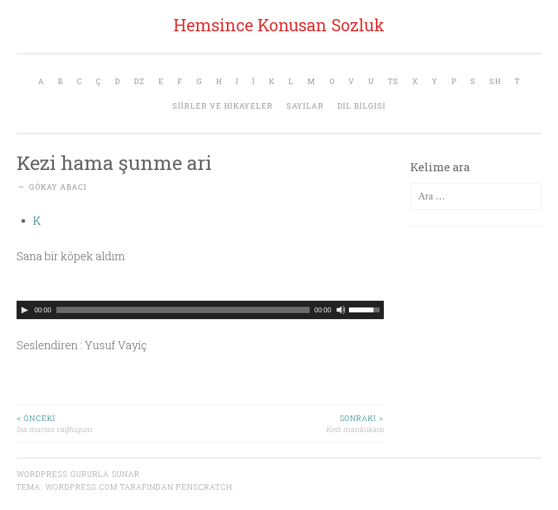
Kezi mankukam (292, 423)
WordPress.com (81, 487)
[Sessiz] (341, 310)
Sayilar (305, 105)
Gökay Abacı (57, 186)
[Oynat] (24, 310)
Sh (495, 81)
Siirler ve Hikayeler (222, 105)
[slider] (183, 310)
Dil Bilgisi (361, 105)
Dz (139, 81)
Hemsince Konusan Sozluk (279, 25)
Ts (393, 81)
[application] (200, 310)
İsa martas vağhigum (109, 423)
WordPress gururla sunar (78, 474)
